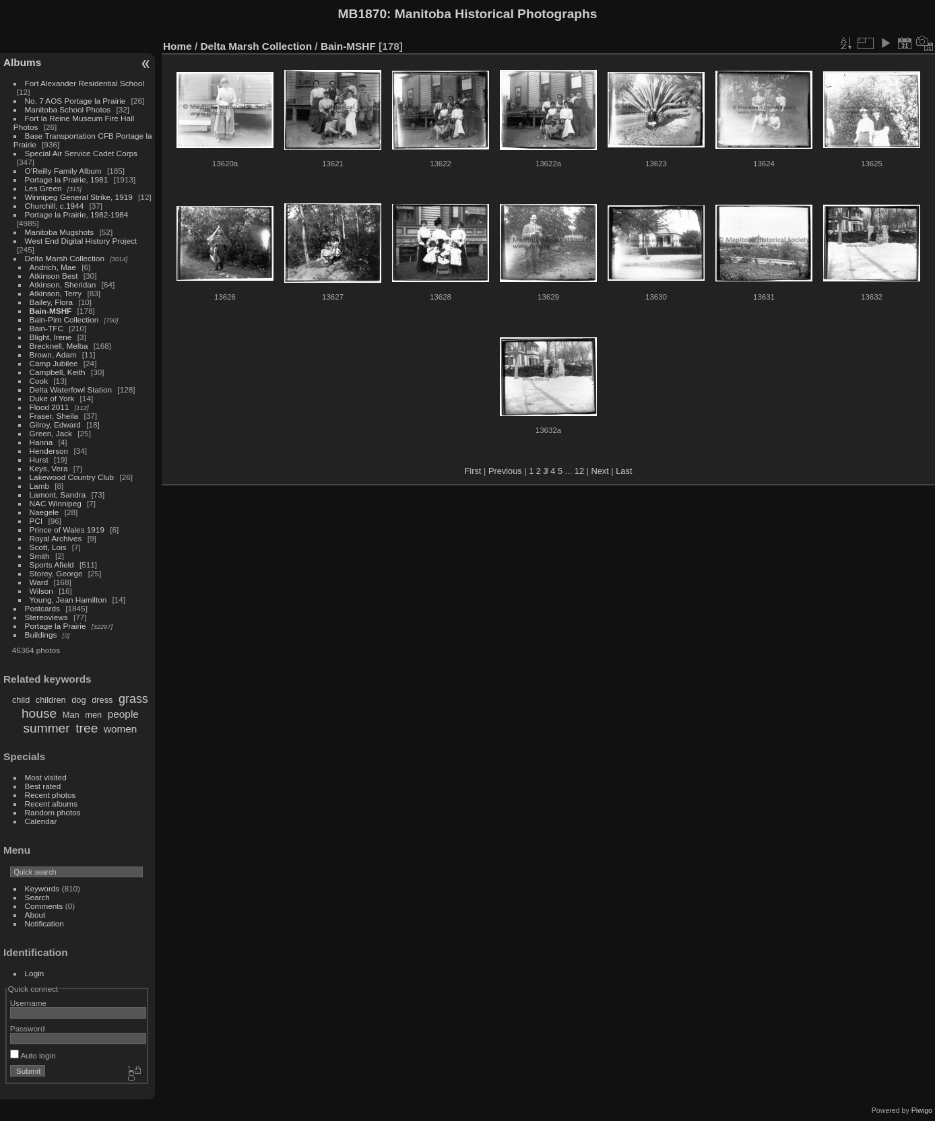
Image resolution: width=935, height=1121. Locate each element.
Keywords (42, 888)
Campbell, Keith (58, 372)
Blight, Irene (51, 337)
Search (37, 897)
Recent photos (50, 794)
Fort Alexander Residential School (84, 83)
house (39, 713)
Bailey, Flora (51, 302)
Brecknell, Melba (59, 345)
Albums (22, 62)
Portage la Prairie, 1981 (66, 179)
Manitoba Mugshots (59, 232)
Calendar (41, 821)
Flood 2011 (49, 407)
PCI (36, 520)
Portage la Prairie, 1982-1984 (77, 214)
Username (28, 1002)
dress (102, 700)
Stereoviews (46, 617)
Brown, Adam (53, 354)
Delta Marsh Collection (64, 258)
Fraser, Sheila (54, 415)
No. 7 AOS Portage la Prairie (75, 100)
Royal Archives (56, 538)
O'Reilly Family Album (63, 170)
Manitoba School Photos (68, 109)
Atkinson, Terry (56, 293)
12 (579, 471)
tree (86, 728)
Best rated (43, 786)
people (123, 714)
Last (624, 471)
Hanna (41, 442)
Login (34, 973)
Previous (505, 471)
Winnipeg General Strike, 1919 (79, 197)
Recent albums (51, 803)
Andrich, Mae (53, 267)
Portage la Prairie (55, 625)
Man (71, 715)
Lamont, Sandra (58, 494)
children (51, 700)
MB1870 (362, 14)
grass (133, 699)
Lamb (39, 485)
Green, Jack (51, 433)
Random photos (53, 812)
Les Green (43, 188)
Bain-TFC (46, 328)
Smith (40, 555)
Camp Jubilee (54, 363)
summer (46, 728)
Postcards (42, 608)
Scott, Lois (48, 547)
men (93, 715)
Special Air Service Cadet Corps (81, 153)
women (120, 729)
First (473, 471)
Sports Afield (52, 564)
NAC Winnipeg (56, 503)
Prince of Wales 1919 (67, 529)
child (21, 700)
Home (177, 46)
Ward (39, 582)
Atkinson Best (54, 275)
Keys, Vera (49, 468)
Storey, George (56, 573)
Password (27, 1028)
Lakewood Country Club (72, 477)
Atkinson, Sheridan (63, 284)
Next (599, 471)
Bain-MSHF (51, 310)
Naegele (44, 512)
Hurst (39, 459)
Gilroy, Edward (55, 424)
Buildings (41, 634)
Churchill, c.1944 (54, 205)
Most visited (46, 777)
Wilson (41, 590)
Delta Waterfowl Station (71, 389)
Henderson (49, 450)
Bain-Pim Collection (64, 319)
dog (78, 700)
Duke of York (52, 398)
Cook (39, 380)
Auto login (33, 1055)
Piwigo (921, 1110)
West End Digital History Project (81, 240)
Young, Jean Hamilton (68, 599)
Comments (44, 906)
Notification (44, 923)
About (35, 914)
